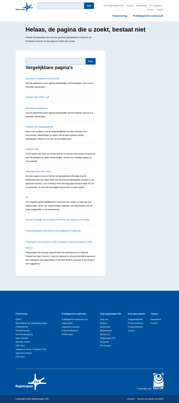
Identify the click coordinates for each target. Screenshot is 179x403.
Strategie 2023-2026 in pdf (37, 97)
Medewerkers (106, 331)
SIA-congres (105, 346)
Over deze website (136, 314)
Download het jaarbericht (37, 108)
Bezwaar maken (23, 342)
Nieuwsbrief (141, 6)
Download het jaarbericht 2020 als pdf (42, 79)
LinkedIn (130, 399)
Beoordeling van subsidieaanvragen (31, 323)
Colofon (131, 331)
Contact (150, 9)
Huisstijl (154, 323)
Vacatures (104, 342)
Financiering (119, 15)
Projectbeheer (22, 327)
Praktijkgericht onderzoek (148, 15)
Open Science (22, 338)
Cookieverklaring (135, 327)
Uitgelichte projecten (71, 327)
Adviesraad (105, 327)
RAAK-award (67, 334)
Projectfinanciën (23, 331)
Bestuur (103, 323)
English (160, 9)
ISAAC (19, 319)
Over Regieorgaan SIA (113, 6)
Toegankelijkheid (135, 319)
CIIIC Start (20, 346)
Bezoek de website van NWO (150, 399)
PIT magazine (156, 6)
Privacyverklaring (135, 323)
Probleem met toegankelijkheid (39, 127)
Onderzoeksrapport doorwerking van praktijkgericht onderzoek (53, 231)
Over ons (104, 319)
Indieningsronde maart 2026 (38, 171)
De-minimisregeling (24, 334)
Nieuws (130, 6)
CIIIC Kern (20, 357)
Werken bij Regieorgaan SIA (107, 336)
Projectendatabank (70, 331)
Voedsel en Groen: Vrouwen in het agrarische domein (31, 351)
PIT (27, 197)
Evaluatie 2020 (32, 149)
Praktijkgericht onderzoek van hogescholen (75, 321)
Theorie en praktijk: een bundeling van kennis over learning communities (58, 220)
